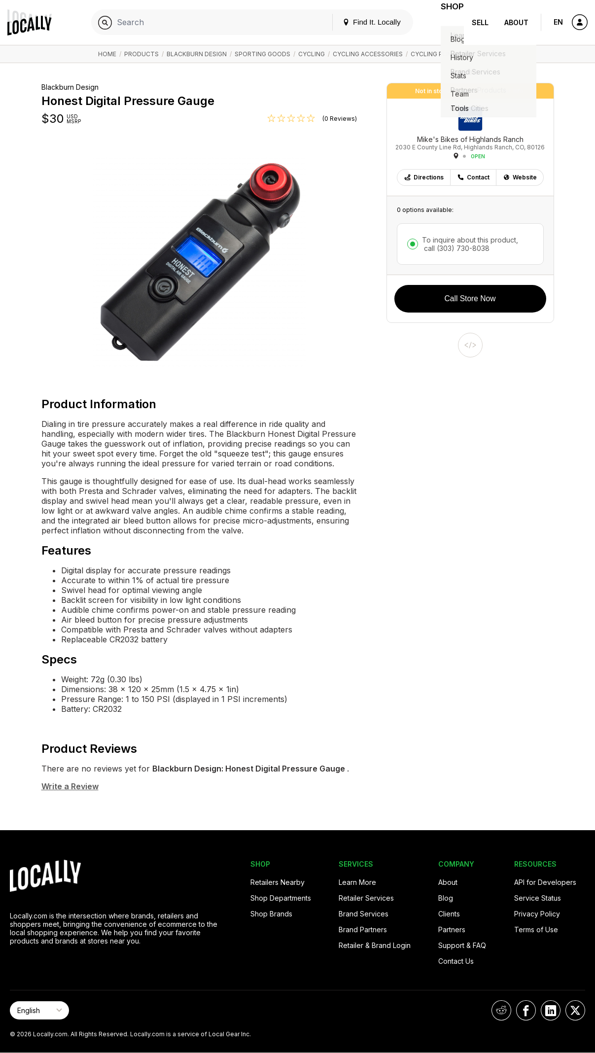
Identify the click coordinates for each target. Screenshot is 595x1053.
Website (520, 177)
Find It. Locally (359, 22)
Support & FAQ (462, 945)
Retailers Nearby (277, 882)
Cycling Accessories (368, 54)
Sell (480, 22)
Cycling (311, 54)
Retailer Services (366, 898)
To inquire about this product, (470, 244)
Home (107, 54)
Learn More (357, 882)
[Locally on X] (575, 1010)
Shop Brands (271, 914)
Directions (424, 177)
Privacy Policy (537, 914)
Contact (473, 177)
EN (558, 22)
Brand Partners (363, 929)
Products (141, 54)
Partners (451, 929)
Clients (449, 914)
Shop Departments (280, 898)
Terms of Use (536, 929)
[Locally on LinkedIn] (550, 1010)
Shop (446, 22)
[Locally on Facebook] (526, 1010)
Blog (445, 898)
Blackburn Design (197, 54)
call (456, 248)
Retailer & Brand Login (375, 945)
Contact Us (456, 961)
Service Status (537, 898)
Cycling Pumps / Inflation (454, 54)
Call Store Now (470, 298)
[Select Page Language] (39, 1010)
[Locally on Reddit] (501, 1010)
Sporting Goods (262, 54)
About (516, 22)
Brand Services (363, 914)
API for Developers (545, 882)
